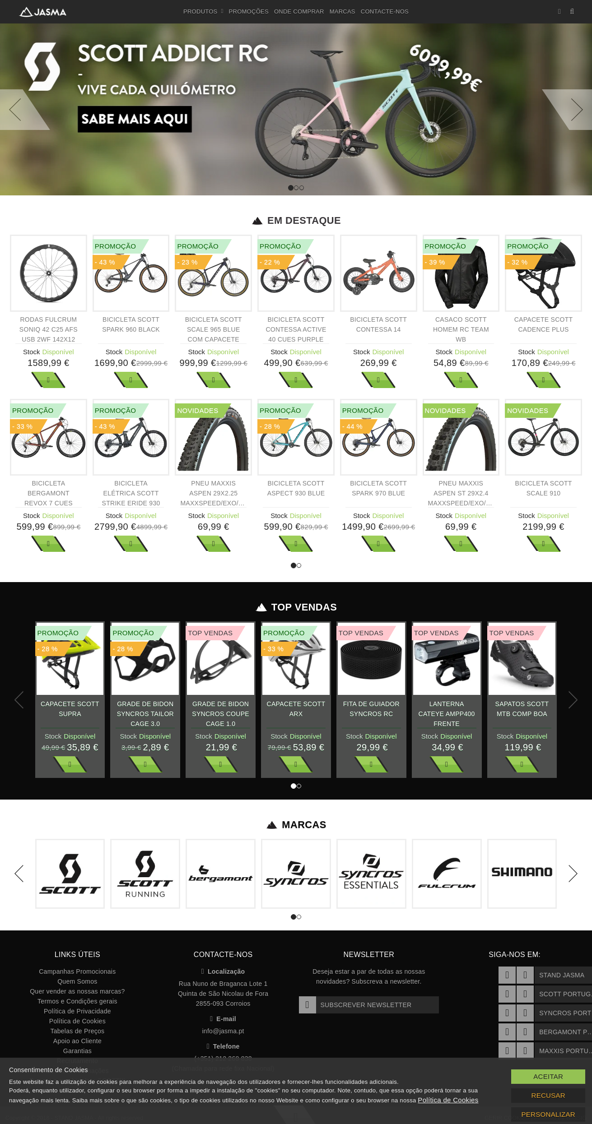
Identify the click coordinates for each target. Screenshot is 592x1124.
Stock (31, 352)
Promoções (249, 11)
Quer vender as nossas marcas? (77, 991)
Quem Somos (77, 981)
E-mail (223, 1019)
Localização (223, 971)
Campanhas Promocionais (77, 971)
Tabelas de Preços (77, 1031)
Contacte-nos (385, 11)
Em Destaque (296, 221)
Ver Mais (48, 380)
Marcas (342, 11)
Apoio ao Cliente (77, 1041)
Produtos (203, 12)
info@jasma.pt (223, 1031)
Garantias (77, 1051)
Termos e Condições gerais (77, 1001)
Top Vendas (296, 607)
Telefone (223, 1046)
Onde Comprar (299, 11)
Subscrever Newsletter (355, 1004)
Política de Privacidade (77, 1011)
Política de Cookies (77, 1021)
